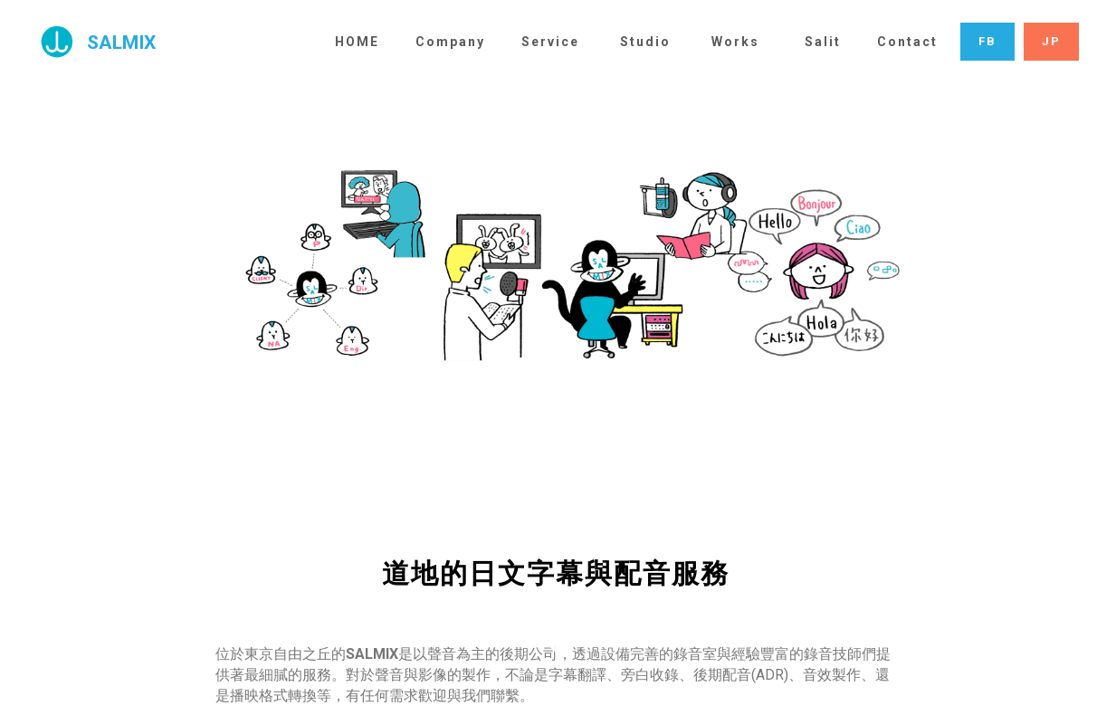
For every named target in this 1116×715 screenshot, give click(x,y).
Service (550, 41)
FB (987, 41)
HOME (357, 41)
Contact (907, 41)
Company (450, 41)
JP (1051, 41)
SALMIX (121, 42)
